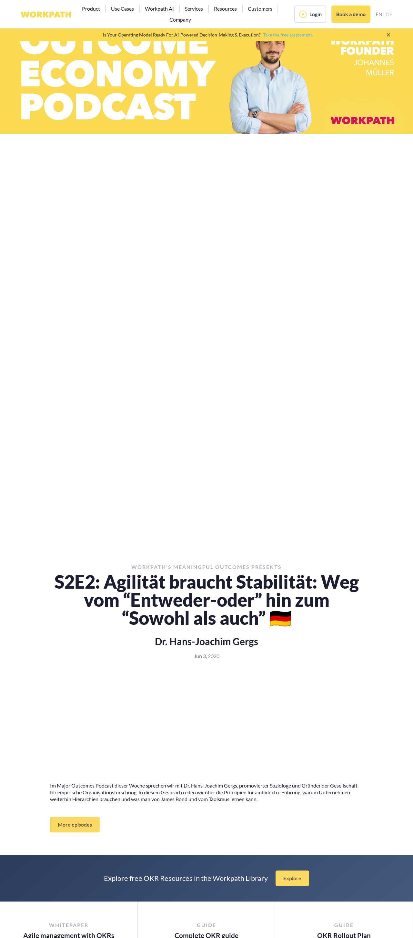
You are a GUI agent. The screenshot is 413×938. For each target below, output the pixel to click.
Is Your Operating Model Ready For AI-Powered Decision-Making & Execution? (182, 34)
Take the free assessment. (288, 34)
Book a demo (351, 14)
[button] (91, 8)
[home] (46, 14)
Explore (292, 878)
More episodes (75, 824)
